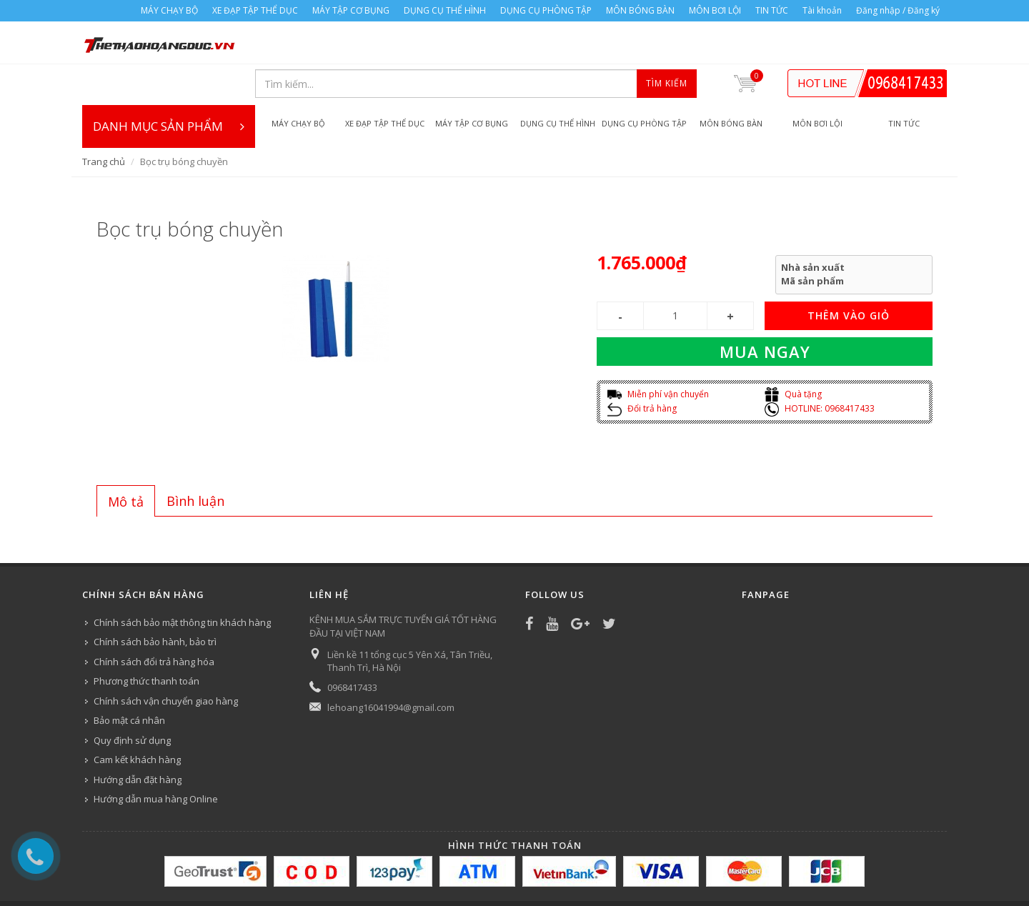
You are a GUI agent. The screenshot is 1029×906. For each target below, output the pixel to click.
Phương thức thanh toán (146, 640)
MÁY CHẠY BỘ (169, 10)
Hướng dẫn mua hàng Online (156, 758)
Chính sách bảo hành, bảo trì (155, 600)
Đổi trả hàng (642, 368)
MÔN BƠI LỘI (715, 10)
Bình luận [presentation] (195, 460)
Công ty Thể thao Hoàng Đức (230, 875)
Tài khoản (822, 10)
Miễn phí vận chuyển (658, 353)
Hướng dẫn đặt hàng (138, 738)
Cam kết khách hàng (137, 718)
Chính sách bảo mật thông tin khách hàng (182, 581)
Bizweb (367, 875)
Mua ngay (765, 311)
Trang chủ (103, 120)
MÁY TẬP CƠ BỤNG (350, 10)
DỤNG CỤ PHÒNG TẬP (546, 10)
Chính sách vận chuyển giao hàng (166, 660)
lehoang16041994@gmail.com (390, 666)
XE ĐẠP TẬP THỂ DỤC (255, 10)
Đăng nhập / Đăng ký (898, 10)
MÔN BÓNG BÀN (640, 10)
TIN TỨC (771, 10)
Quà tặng (793, 353)
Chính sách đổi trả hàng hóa (154, 620)
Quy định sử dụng (132, 699)
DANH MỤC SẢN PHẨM (168, 85)
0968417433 (352, 646)
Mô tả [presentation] (126, 460)
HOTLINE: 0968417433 (820, 368)
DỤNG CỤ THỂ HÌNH (445, 10)
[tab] (125, 460)
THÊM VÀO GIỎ (848, 275)
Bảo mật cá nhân (129, 679)
